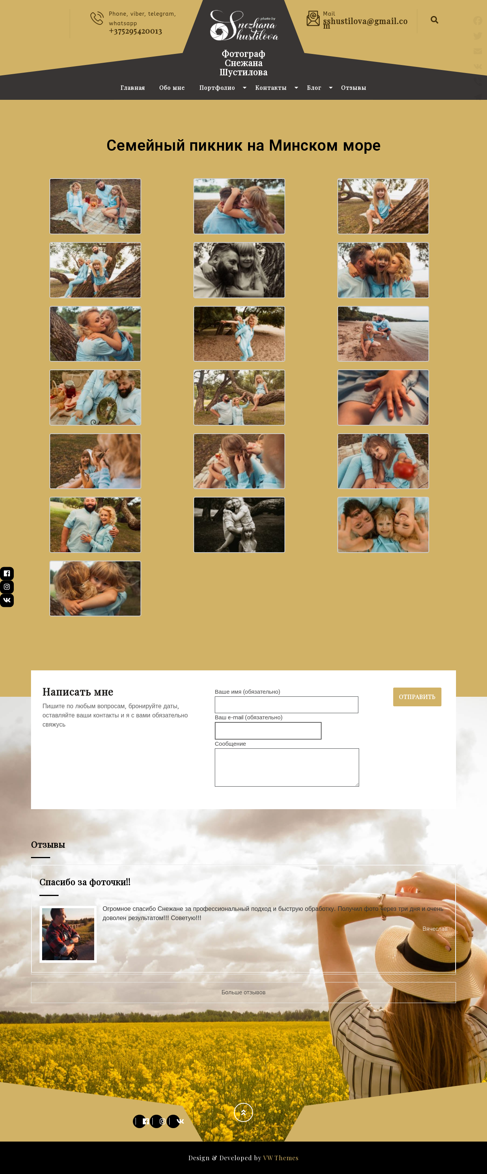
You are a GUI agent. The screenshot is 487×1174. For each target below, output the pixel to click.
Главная (133, 87)
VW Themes (280, 1158)
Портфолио (217, 87)
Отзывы (353, 87)
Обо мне (172, 87)
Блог (314, 87)
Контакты (271, 87)
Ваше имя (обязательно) (286, 698)
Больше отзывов (243, 992)
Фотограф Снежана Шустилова (243, 63)
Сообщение (287, 764)
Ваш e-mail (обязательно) (268, 724)
